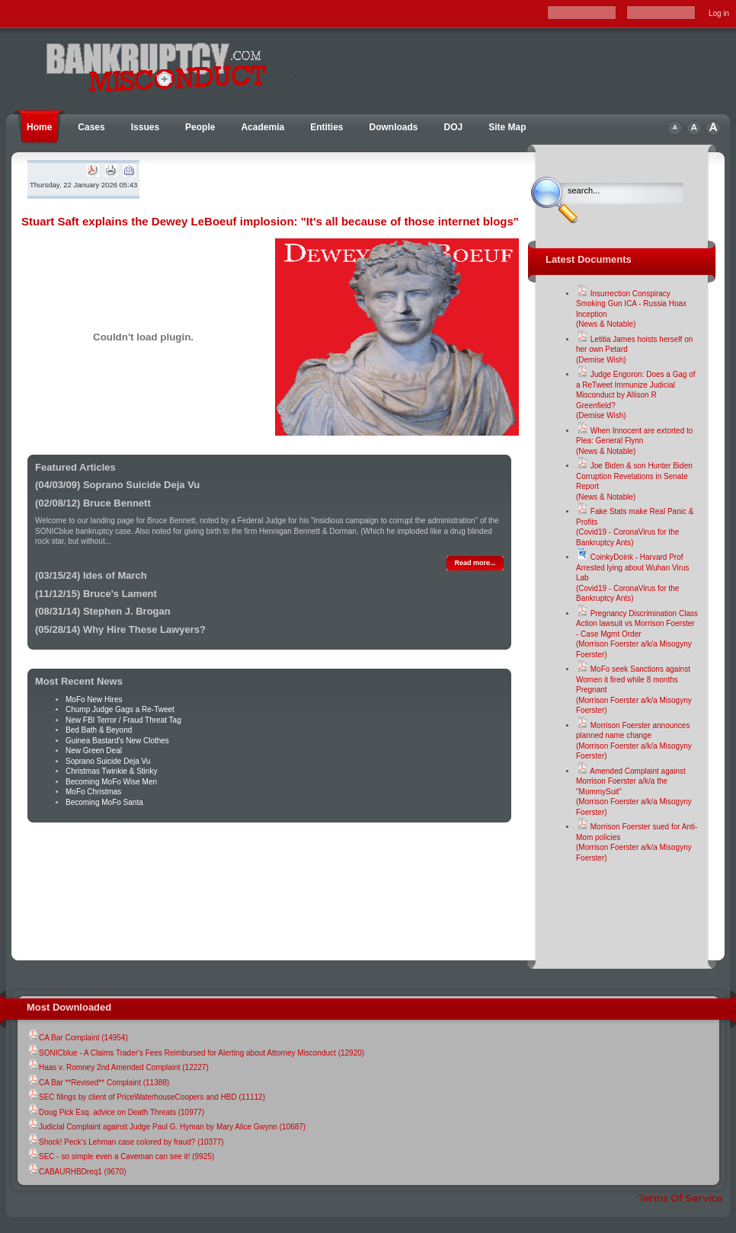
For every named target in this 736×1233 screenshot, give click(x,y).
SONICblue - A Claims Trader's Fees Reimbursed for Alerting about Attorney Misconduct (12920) (195, 1053)
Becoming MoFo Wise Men (111, 782)
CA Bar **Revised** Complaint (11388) (98, 1082)
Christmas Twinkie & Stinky (111, 771)
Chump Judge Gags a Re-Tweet (120, 709)
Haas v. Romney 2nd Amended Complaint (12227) (118, 1067)
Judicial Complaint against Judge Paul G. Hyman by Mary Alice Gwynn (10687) (166, 1127)
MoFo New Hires (94, 699)
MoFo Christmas (93, 791)
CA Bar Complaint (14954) (77, 1037)
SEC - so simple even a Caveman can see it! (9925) (120, 1156)
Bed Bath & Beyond (99, 730)
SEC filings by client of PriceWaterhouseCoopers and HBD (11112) (146, 1097)
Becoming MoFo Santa (104, 802)
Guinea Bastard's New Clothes (117, 740)
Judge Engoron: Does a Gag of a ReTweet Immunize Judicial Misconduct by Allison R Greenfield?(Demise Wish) (636, 395)
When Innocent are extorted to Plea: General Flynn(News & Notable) (634, 440)
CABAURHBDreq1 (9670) (76, 1172)
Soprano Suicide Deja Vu (108, 761)
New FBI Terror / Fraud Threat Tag (123, 720)
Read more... (474, 563)
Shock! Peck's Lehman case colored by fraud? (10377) (125, 1142)
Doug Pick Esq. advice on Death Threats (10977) (115, 1112)
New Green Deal (94, 750)
